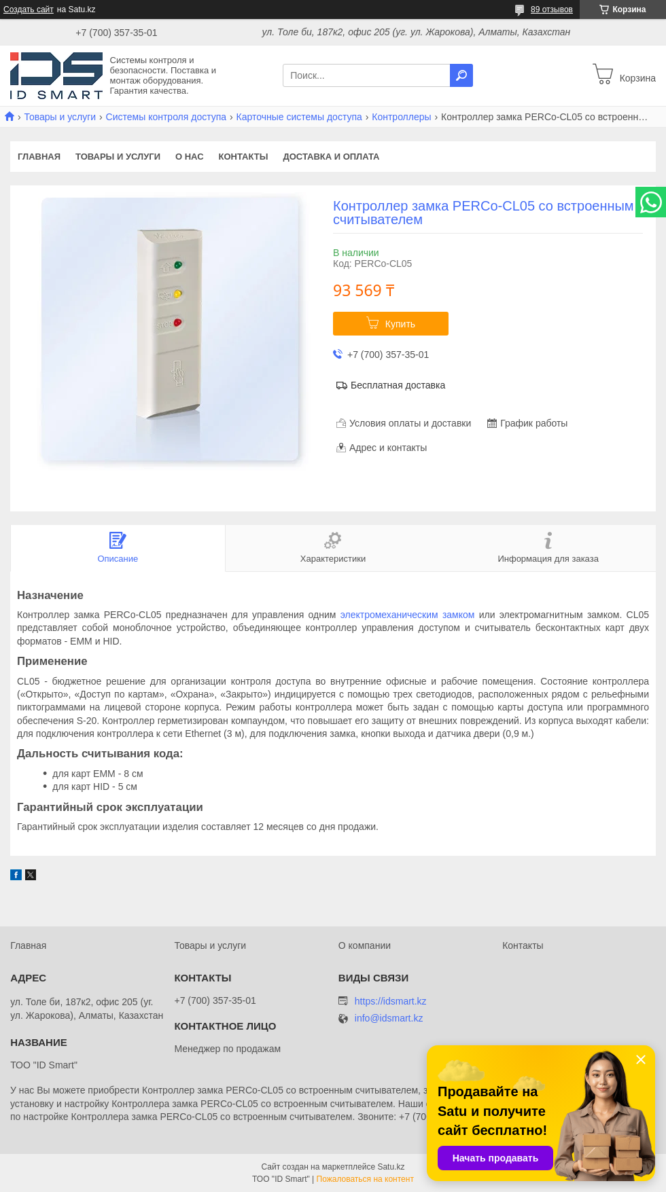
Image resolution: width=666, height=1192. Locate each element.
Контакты (243, 156)
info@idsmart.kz (389, 1018)
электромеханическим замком (407, 614)
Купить (400, 324)
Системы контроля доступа (166, 116)
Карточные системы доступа (299, 116)
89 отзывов (552, 9)
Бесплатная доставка (398, 385)
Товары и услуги (60, 116)
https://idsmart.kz (391, 1001)
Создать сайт (28, 9)
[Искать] (461, 75)
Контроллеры (401, 116)
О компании (364, 945)
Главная (39, 156)
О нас (189, 156)
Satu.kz (390, 1167)
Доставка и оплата (331, 156)
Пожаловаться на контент (365, 1179)
